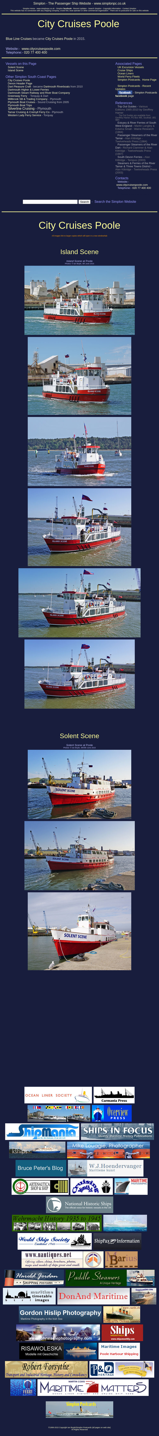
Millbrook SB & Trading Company (27, 99)
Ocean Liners (125, 73)
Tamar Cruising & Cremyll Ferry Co (28, 112)
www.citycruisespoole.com (41, 48)
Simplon (64, 8)
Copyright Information (112, 8)
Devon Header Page (19, 83)
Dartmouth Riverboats (57, 86)
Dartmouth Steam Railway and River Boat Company (38, 92)
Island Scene (15, 70)
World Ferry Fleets (128, 76)
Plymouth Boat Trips (19, 105)
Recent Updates (80, 8)
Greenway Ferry (17, 95)
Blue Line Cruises (19, 39)
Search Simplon (94, 8)
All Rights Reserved (79, 1430)
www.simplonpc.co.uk (45, 8)
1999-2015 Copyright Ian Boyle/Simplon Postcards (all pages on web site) (80, 1427)
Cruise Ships (125, 70)
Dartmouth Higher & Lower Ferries (28, 89)
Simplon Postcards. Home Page (136, 79)
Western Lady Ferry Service (24, 115)
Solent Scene (15, 67)
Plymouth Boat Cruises (21, 102)
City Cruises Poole (59, 39)
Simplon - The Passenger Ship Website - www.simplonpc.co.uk (79, 3)
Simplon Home (29, 8)
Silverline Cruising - (21, 108)
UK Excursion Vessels (130, 67)
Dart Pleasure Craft (19, 86)
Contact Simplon (129, 8)
